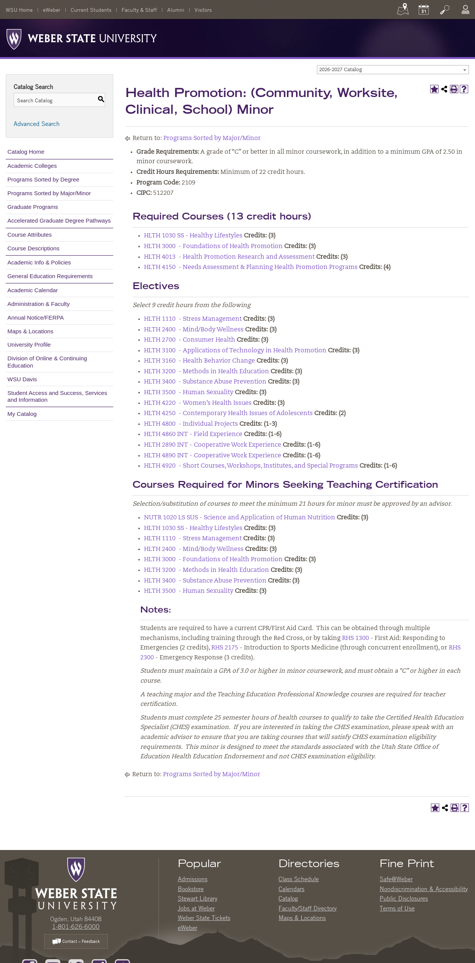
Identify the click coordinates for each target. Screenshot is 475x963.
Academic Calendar (33, 290)
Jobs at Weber (196, 908)
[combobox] (393, 69)
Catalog (288, 898)
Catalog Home (26, 151)
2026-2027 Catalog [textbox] (340, 69)
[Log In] (465, 9)
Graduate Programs (33, 207)
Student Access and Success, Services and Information (58, 396)
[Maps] (402, 9)
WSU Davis (22, 379)
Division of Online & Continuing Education (47, 361)
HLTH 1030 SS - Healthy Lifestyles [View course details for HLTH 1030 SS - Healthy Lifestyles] (193, 236)
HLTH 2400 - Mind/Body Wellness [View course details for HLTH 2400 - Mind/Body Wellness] (194, 330)
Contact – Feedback (76, 941)
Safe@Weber (396, 879)
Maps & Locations (31, 331)
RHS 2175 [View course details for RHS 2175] (224, 648)
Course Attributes (30, 234)
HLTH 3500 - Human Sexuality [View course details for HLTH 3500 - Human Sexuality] (188, 393)
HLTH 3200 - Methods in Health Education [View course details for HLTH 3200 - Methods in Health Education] (206, 372)
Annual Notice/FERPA (36, 317)
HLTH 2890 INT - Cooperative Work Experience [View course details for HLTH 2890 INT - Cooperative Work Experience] (212, 445)
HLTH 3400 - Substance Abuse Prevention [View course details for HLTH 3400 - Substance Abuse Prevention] (205, 382)
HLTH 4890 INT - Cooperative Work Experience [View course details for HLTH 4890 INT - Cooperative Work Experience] (212, 456)
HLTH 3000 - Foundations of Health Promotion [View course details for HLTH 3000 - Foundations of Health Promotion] (213, 247)
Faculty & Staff (139, 9)
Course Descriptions (34, 248)
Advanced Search (37, 123)
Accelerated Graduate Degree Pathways (59, 220)
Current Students (91, 9)
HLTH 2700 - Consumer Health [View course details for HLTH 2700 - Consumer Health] (189, 340)
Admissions (192, 879)
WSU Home (19, 9)
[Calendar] (423, 9)
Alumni (175, 9)
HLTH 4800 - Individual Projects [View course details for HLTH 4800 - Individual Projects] (191, 424)
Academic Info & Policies (39, 262)
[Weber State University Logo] (81, 37)
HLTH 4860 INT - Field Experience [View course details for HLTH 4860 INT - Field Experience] (193, 434)
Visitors (203, 9)
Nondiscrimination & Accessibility (424, 889)
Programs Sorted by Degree (43, 179)
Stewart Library (197, 898)
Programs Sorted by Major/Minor (49, 193)
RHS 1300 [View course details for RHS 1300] (355, 638)
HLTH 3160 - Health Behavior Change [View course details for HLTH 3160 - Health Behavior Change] (199, 361)
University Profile (29, 344)
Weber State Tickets (204, 918)
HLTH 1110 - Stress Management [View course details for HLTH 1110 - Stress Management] (193, 319)
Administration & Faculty (39, 304)
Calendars (291, 889)
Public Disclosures (404, 898)
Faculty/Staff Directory (308, 908)
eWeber (51, 9)
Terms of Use (397, 908)
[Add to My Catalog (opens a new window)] (434, 89)
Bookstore (191, 889)
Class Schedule (299, 879)
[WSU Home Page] (76, 883)
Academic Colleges (32, 165)
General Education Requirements (50, 276)
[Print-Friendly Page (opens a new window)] (454, 89)
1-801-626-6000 (76, 926)
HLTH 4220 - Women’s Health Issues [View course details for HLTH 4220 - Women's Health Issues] (198, 403)
